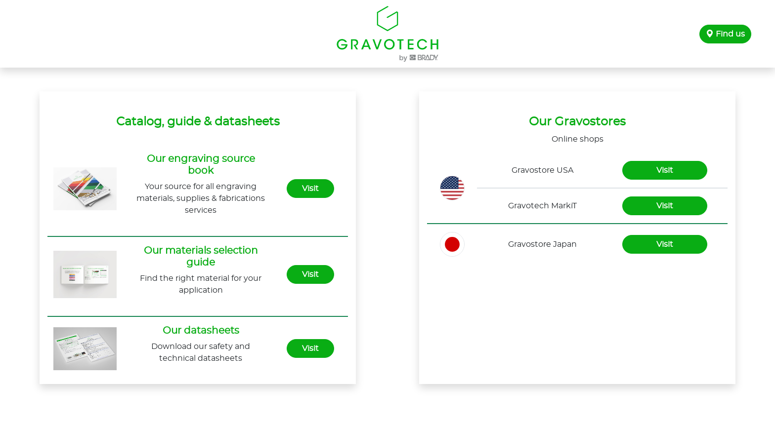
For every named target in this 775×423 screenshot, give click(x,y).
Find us (725, 34)
